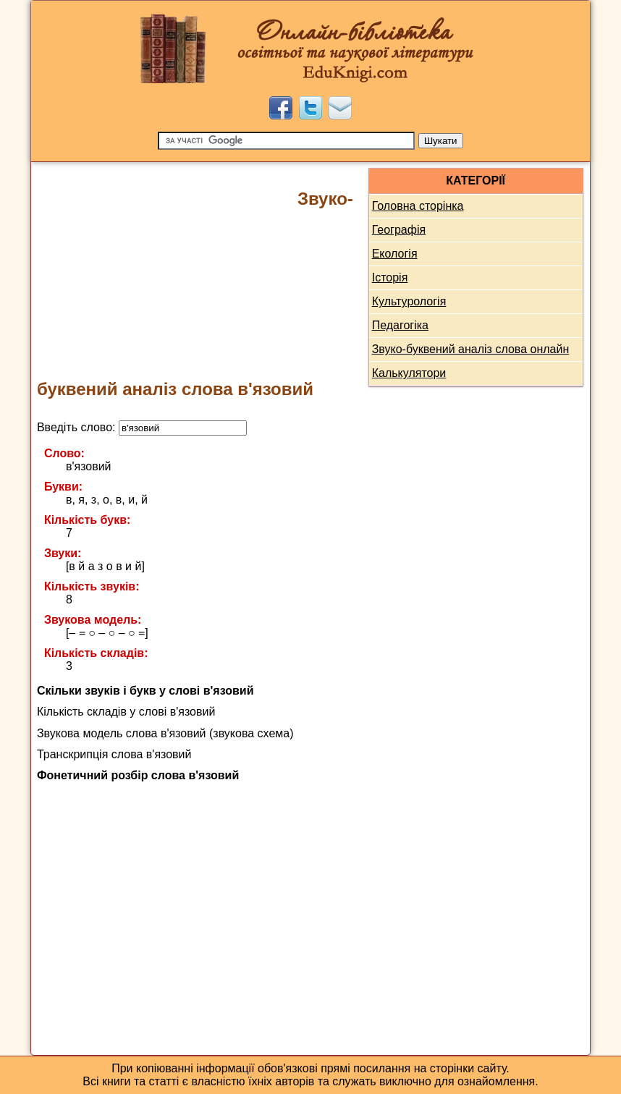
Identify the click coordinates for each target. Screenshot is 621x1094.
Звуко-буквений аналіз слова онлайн (471, 349)
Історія (390, 277)
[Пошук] (286, 141)
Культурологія (409, 301)
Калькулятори (409, 373)
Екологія (395, 253)
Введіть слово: (142, 427)
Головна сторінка (418, 206)
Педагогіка (400, 325)
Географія (399, 230)
